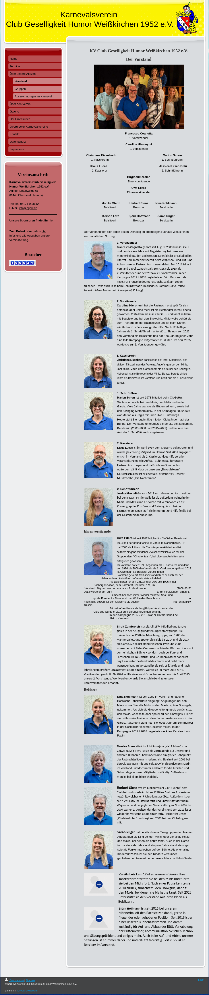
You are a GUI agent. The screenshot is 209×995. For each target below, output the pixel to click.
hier (51, 220)
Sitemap (30, 980)
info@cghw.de (28, 208)
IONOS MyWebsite (27, 990)
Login (201, 979)
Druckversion (14, 980)
